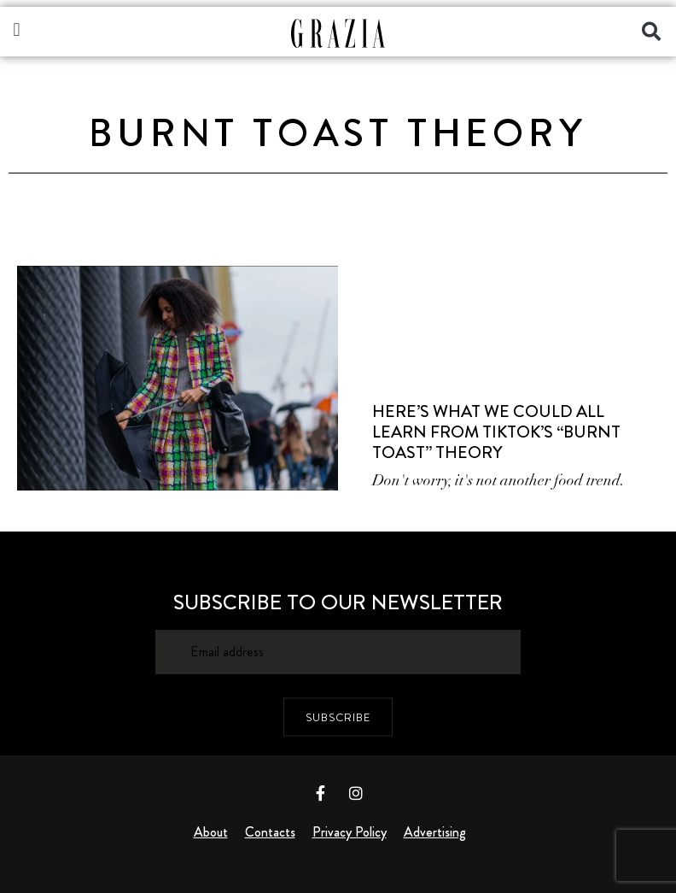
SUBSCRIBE (338, 716)
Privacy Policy (349, 832)
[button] (17, 29)
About (211, 832)
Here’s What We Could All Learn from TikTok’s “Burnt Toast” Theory (496, 432)
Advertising (435, 832)
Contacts (270, 832)
